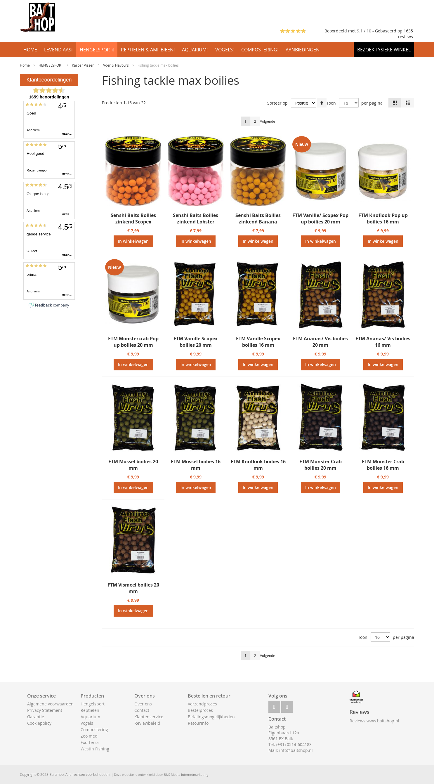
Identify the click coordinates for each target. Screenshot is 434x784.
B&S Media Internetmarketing (186, 774)
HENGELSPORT (51, 65)
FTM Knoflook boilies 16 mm (258, 464)
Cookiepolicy (39, 723)
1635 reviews (405, 33)
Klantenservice (148, 716)
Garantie (35, 716)
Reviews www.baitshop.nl (374, 721)
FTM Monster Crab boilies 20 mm (320, 464)
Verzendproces (202, 704)
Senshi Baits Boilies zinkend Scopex (133, 218)
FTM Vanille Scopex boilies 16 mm (258, 341)
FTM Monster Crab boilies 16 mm (383, 464)
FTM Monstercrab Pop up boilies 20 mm (133, 341)
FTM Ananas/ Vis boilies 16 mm (382, 341)
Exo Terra (90, 742)
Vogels (87, 723)
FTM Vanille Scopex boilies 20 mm (195, 341)
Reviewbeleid (147, 723)
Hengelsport (93, 704)
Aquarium (90, 716)
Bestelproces (200, 710)
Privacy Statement (44, 710)
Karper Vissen (83, 65)
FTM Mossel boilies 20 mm (133, 464)
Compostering (94, 729)
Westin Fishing (95, 749)
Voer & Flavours (116, 65)
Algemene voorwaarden (50, 704)
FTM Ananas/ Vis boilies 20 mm (320, 341)
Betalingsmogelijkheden (211, 716)
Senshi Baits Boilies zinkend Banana (258, 218)
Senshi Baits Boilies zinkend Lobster (195, 218)
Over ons (143, 704)
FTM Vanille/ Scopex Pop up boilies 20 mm (320, 218)
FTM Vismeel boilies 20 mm (133, 588)
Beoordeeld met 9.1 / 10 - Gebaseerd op (364, 31)
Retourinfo (198, 723)
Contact (141, 710)
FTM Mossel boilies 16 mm (196, 464)
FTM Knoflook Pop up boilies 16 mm (383, 218)
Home (25, 65)
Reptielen (90, 710)
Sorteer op (277, 103)
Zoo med (89, 736)
